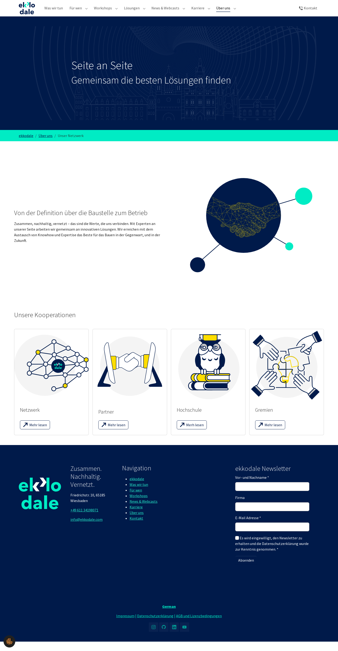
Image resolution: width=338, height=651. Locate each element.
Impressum (125, 625)
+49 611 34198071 (84, 519)
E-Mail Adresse (248, 527)
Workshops (139, 505)
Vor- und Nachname (252, 486)
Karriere (136, 516)
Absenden (246, 569)
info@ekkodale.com (86, 528)
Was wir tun (139, 493)
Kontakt (136, 527)
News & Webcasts (143, 510)
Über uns (137, 522)
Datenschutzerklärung (155, 625)
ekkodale (137, 488)
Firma (240, 507)
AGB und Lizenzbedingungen (199, 625)
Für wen (136, 499)
